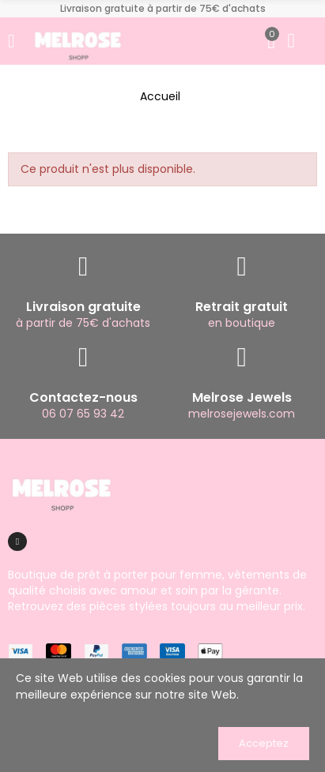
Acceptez (264, 743)
